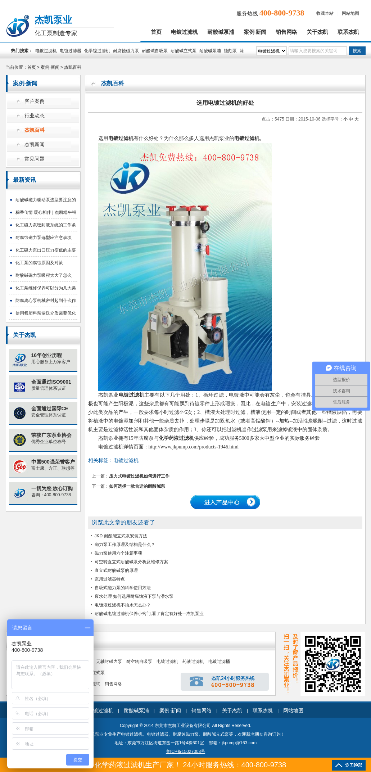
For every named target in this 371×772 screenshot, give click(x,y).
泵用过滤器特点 (110, 579)
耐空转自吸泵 (139, 661)
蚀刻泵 (230, 50)
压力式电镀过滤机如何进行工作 (139, 476)
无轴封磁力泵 (109, 661)
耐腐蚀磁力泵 (126, 50)
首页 (156, 32)
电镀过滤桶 (219, 661)
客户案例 (34, 101)
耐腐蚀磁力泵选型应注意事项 (43, 237)
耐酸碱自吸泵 (155, 50)
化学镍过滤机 (97, 50)
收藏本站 (325, 13)
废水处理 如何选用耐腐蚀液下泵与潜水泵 (134, 596)
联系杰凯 (348, 32)
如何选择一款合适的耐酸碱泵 (137, 486)
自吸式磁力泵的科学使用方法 (123, 587)
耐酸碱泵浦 (220, 32)
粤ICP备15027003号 (185, 751)
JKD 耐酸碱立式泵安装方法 (121, 535)
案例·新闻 (255, 32)
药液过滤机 (193, 661)
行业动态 (34, 115)
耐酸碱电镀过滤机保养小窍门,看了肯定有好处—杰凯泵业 (149, 613)
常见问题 (34, 159)
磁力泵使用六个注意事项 (118, 553)
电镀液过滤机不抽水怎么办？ (123, 605)
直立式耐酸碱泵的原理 (116, 570)
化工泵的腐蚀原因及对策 (39, 262)
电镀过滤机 (184, 32)
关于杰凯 (317, 32)
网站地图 (350, 13)
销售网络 (286, 32)
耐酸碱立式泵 (183, 50)
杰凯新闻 (34, 144)
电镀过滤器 (70, 50)
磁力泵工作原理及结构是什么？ (125, 544)
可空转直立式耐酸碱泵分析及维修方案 (131, 561)
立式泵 (98, 672)
